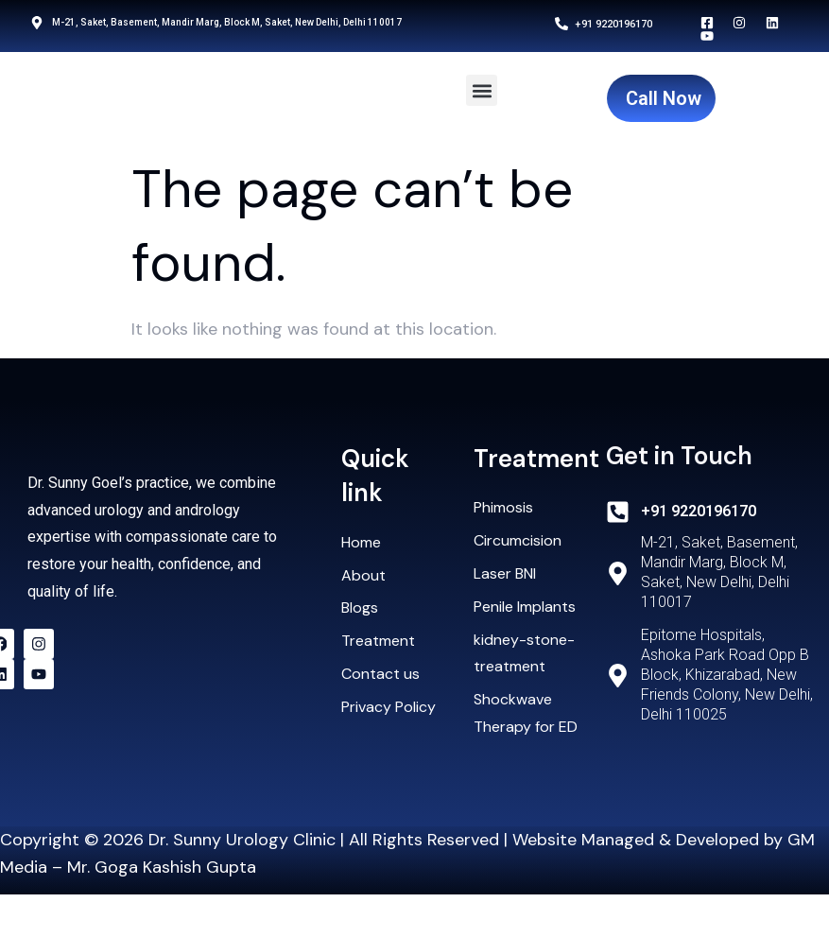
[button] (481, 90)
